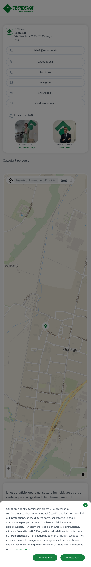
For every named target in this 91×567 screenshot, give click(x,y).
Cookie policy (22, 549)
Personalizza (45, 557)
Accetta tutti (72, 557)
